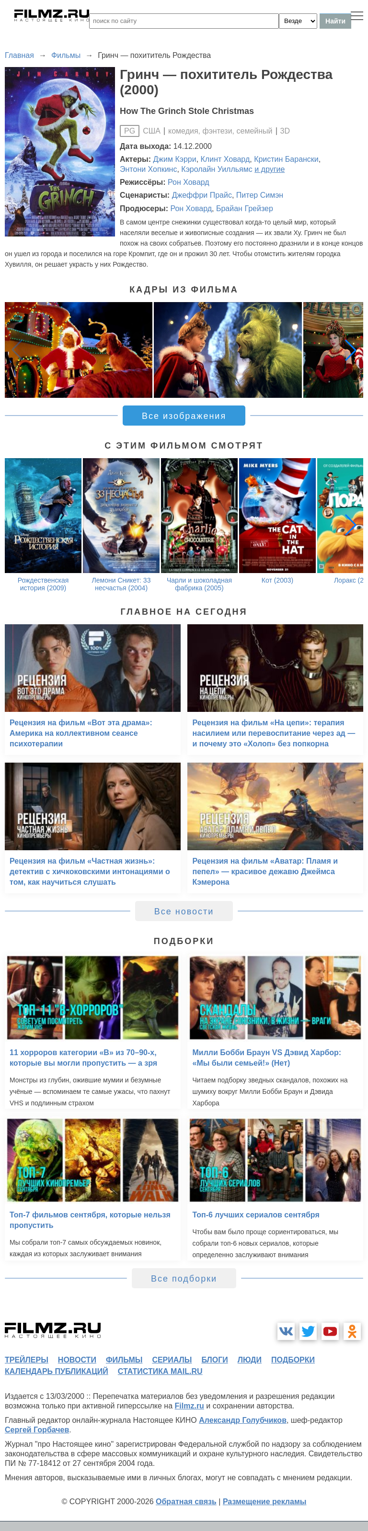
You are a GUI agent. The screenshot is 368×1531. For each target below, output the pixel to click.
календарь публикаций (56, 1371)
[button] (350, 349)
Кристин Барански (286, 159)
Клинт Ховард (225, 159)
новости (77, 1360)
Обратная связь (186, 1501)
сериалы (172, 1360)
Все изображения (184, 416)
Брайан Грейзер (244, 208)
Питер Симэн (259, 195)
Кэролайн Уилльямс (216, 169)
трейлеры (26, 1360)
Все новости (184, 911)
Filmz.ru (189, 1406)
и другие (269, 169)
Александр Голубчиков (243, 1420)
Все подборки (184, 1278)
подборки (293, 1360)
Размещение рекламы (265, 1501)
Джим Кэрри (174, 159)
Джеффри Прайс (202, 195)
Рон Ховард (188, 182)
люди (250, 1360)
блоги (214, 1360)
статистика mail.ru (160, 1371)
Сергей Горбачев (37, 1430)
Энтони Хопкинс (148, 169)
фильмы (124, 1360)
